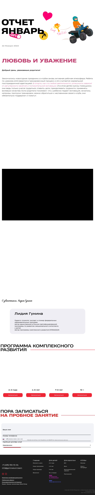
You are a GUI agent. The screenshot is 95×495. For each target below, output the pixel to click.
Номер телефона (10, 436)
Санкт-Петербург (83, 467)
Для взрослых (70, 460)
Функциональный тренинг (69, 470)
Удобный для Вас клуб (12, 442)
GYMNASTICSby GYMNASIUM (54, 476)
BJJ (65, 463)
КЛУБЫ (83, 460)
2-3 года (51, 463)
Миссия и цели (37, 463)
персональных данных (61, 440)
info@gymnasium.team (12, 468)
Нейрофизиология (55, 481)
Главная (36, 460)
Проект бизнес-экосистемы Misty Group (14, 484)
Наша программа (38, 466)
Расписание (68, 474)
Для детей (53, 460)
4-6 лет (51, 466)
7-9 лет (51, 469)
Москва (82, 463)
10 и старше (52, 472)
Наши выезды (37, 469)
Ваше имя (7, 430)
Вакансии (36, 472)
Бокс (65, 466)
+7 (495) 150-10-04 (10, 465)
